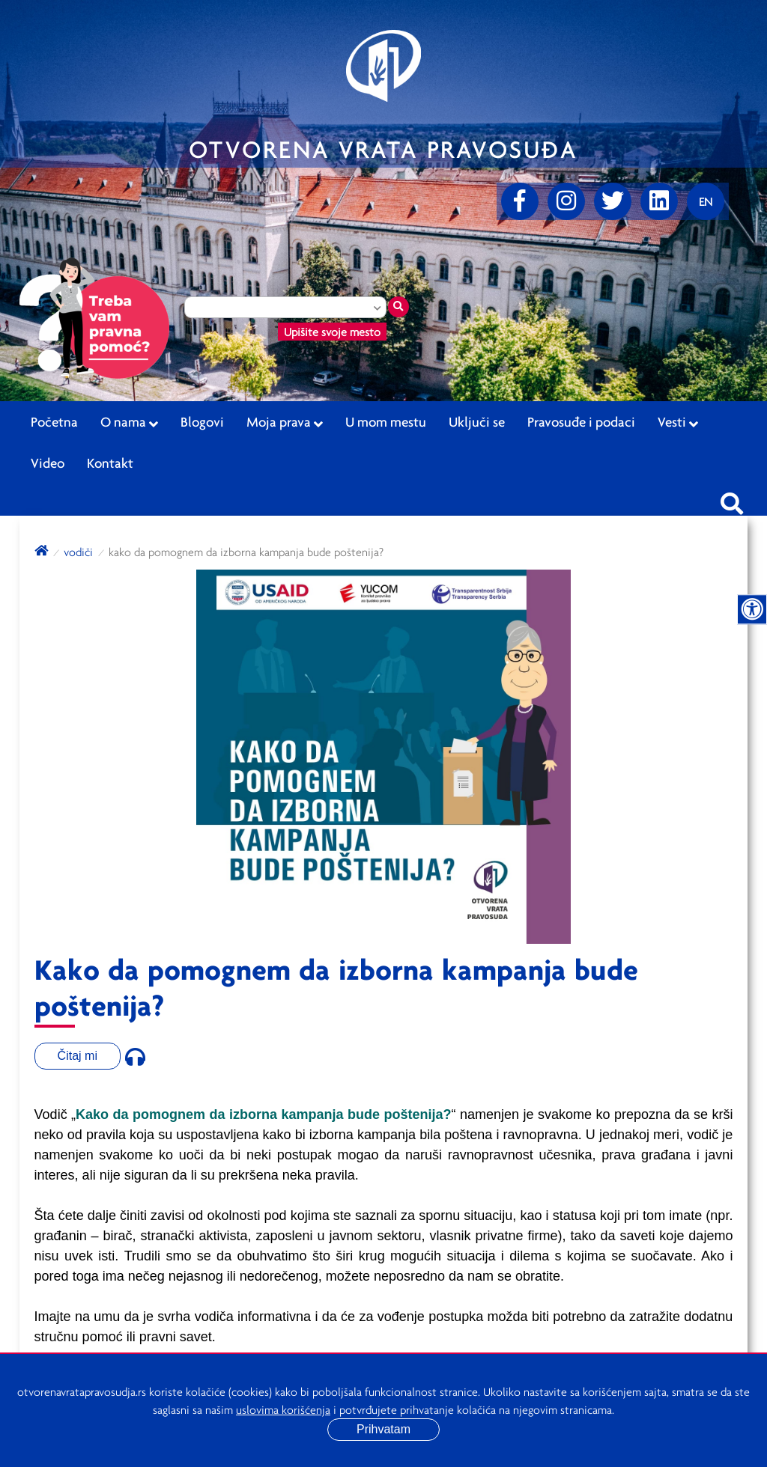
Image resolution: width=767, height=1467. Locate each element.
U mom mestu (385, 421)
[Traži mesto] (398, 306)
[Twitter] (612, 201)
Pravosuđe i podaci (581, 421)
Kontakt (110, 462)
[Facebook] (520, 201)
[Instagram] (566, 201)
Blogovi (202, 421)
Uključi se (477, 421)
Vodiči (78, 551)
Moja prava (284, 422)
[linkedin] (659, 201)
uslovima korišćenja (283, 1409)
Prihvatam (383, 1429)
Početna (54, 421)
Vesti (678, 422)
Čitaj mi (77, 1055)
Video (47, 462)
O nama (129, 422)
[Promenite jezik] (705, 201)
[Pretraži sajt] (732, 499)
